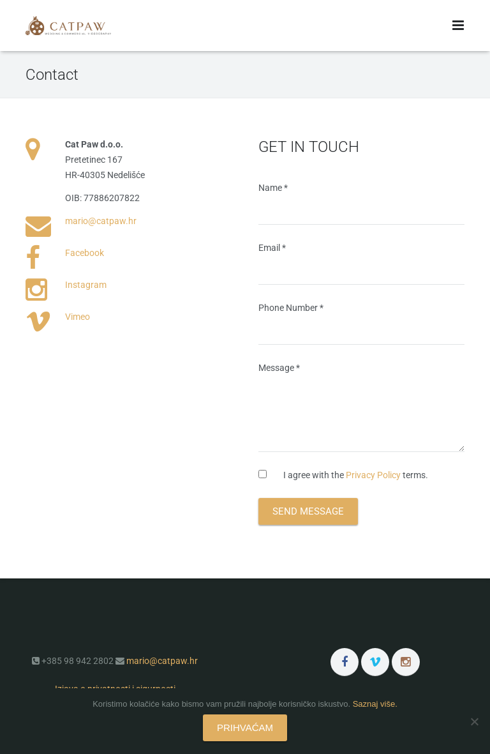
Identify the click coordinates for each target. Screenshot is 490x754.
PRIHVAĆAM (245, 727)
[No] (474, 721)
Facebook (84, 253)
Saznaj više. (375, 704)
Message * (361, 407)
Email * (361, 264)
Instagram (86, 285)
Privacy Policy (373, 475)
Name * (361, 204)
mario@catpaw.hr (101, 221)
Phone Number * (361, 324)
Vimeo (77, 317)
